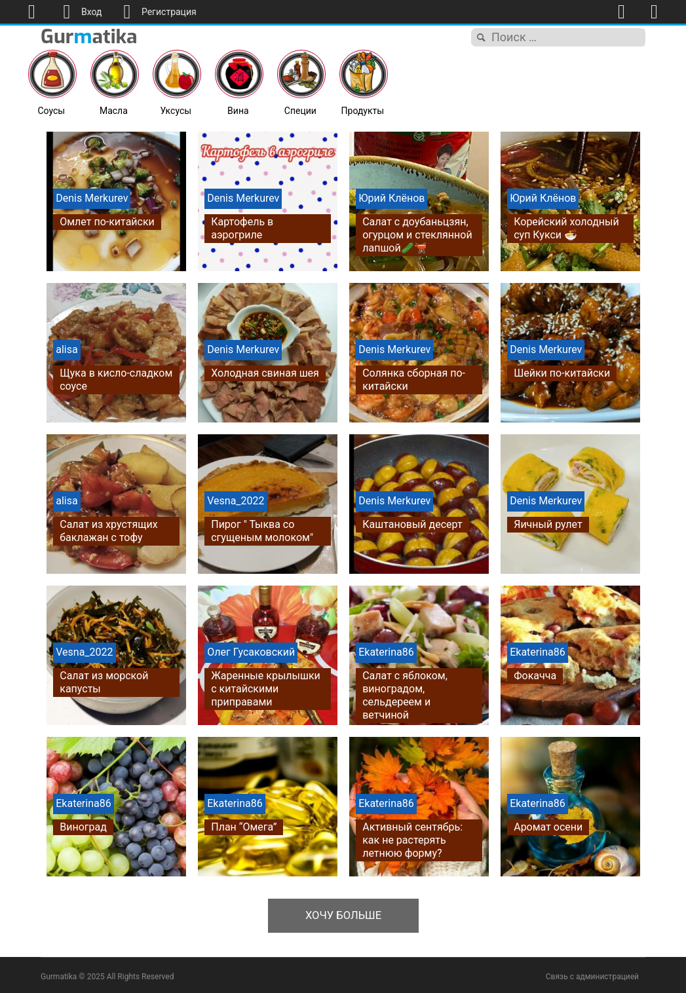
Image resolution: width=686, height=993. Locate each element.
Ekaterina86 (385, 652)
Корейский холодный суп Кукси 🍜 (566, 228)
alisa (66, 349)
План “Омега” (243, 827)
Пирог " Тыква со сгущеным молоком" (262, 531)
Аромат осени (548, 827)
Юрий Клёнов (391, 198)
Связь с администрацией (592, 974)
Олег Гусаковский (251, 652)
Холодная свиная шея (265, 373)
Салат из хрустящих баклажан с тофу (109, 531)
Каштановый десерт (412, 524)
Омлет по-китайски (107, 221)
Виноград (83, 827)
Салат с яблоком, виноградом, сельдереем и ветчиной (405, 695)
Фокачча (535, 675)
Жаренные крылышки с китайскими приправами (265, 688)
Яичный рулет (548, 524)
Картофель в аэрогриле (242, 228)
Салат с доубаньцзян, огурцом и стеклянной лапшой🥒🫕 (417, 234)
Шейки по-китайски (562, 373)
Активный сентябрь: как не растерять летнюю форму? (412, 840)
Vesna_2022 (235, 501)
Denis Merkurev (92, 198)
